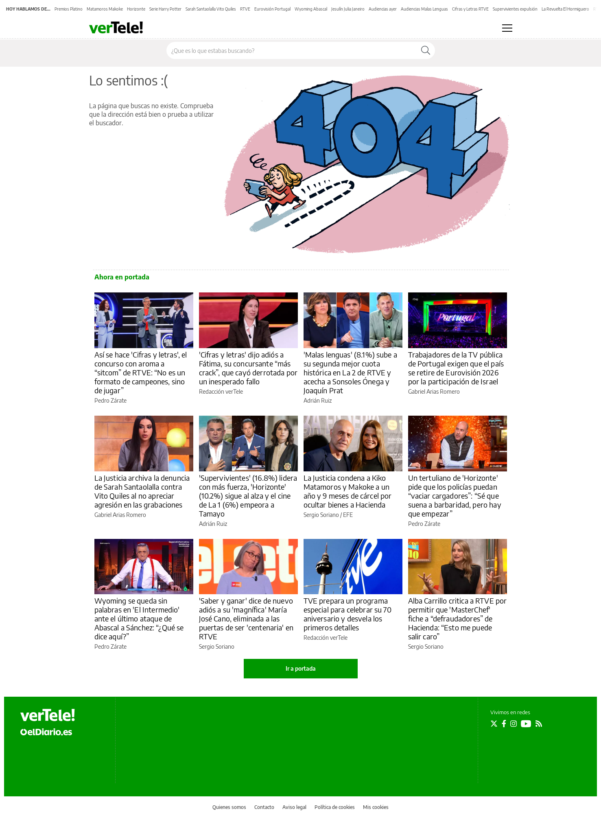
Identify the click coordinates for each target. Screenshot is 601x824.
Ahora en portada (121, 277)
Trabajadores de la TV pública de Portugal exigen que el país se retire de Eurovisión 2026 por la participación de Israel (456, 368)
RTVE (245, 9)
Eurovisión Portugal (272, 9)
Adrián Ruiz (318, 400)
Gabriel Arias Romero (434, 391)
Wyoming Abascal (311, 9)
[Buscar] (425, 50)
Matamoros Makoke (105, 9)
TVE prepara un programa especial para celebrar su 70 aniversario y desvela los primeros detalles (347, 614)
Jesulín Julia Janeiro (348, 9)
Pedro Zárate (110, 400)
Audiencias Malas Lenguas (424, 9)
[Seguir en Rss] (538, 723)
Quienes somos (229, 807)
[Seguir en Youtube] (526, 723)
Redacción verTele (221, 391)
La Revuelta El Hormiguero (565, 9)
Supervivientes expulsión (515, 9)
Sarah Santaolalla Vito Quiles (211, 9)
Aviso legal (294, 807)
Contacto (264, 807)
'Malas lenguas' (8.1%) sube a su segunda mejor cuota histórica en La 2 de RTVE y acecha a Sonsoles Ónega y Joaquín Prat (350, 372)
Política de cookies (335, 807)
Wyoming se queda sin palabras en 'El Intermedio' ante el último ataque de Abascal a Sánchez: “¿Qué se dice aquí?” (139, 618)
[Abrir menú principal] (507, 28)
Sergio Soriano (321, 514)
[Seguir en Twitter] (494, 723)
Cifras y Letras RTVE (470, 9)
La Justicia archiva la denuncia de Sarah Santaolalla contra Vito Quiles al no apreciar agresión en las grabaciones (142, 491)
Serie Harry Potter (165, 9)
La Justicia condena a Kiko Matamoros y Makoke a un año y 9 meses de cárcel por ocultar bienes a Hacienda (348, 491)
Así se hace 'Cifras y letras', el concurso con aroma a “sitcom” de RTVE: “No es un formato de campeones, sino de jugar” (140, 372)
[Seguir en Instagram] (513, 723)
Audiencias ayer (383, 9)
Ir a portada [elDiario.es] (301, 668)
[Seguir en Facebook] (504, 723)
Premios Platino (69, 9)
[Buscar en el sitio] (291, 50)
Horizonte (136, 9)
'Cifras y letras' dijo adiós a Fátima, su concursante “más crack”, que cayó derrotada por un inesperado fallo (248, 368)
